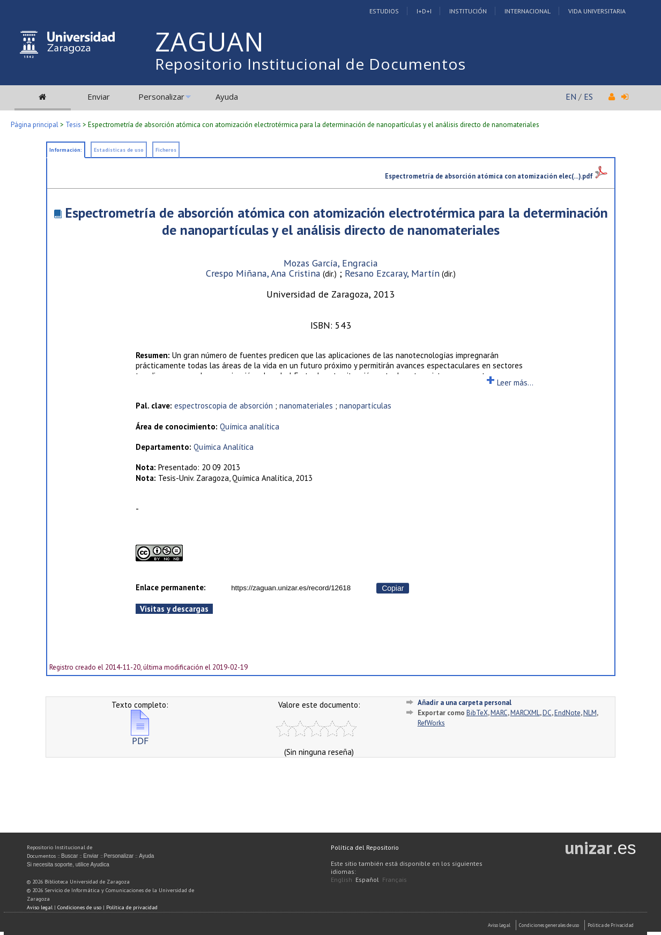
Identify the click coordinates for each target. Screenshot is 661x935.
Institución (468, 11)
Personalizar (161, 96)
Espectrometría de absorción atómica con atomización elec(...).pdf (496, 176)
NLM (590, 712)
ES (588, 96)
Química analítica (249, 426)
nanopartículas (365, 405)
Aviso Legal (499, 925)
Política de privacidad (132, 907)
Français (394, 879)
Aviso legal (40, 907)
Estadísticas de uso (119, 149)
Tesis (73, 124)
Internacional (527, 11)
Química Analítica (224, 447)
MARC (499, 712)
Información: (65, 149)
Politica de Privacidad (611, 925)
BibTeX (477, 712)
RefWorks (431, 723)
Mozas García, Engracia (331, 263)
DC (547, 712)
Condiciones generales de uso (549, 925)
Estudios (384, 11)
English (341, 879)
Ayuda (227, 96)
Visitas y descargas (174, 609)
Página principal (34, 124)
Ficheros (165, 149)
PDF (140, 736)
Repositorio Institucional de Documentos (310, 64)
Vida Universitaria (597, 11)
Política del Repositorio (365, 847)
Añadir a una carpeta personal (464, 702)
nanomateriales (306, 405)
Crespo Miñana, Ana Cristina (263, 273)
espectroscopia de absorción (223, 405)
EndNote (567, 712)
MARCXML (525, 712)
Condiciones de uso (79, 907)
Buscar (69, 856)
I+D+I (424, 11)
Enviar (98, 96)
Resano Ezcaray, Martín (392, 273)
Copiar (393, 588)
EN (571, 96)
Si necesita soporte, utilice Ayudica (68, 864)
